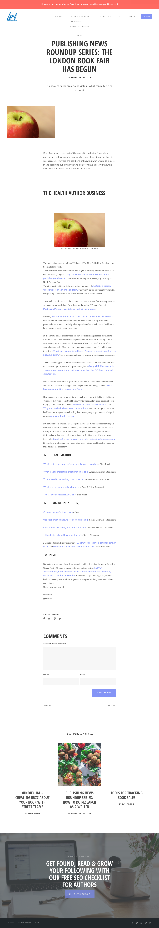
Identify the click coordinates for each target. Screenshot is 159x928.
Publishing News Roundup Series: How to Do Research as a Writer (79, 800)
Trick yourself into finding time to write (63, 479)
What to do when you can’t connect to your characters (70, 464)
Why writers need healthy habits (89, 404)
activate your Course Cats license (65, 4)
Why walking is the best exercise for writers (65, 408)
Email (83, 674)
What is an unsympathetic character (61, 487)
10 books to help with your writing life (62, 535)
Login (132, 17)
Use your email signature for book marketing (65, 519)
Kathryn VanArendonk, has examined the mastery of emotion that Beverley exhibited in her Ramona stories (77, 571)
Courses (59, 17)
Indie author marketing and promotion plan (64, 527)
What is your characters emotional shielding (65, 471)
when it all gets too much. (63, 416)
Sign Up (146, 17)
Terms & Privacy (24, 923)
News (79, 35)
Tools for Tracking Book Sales (127, 795)
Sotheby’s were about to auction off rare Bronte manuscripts (82, 316)
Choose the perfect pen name (58, 512)
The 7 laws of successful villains (59, 494)
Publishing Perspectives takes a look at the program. (69, 309)
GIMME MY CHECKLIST (79, 894)
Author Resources (80, 17)
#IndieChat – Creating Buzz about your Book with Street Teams (32, 800)
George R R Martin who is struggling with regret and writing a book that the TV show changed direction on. (78, 370)
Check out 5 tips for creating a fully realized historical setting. (84, 439)
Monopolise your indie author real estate (73, 546)
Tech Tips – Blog (104, 17)
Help (121, 17)
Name (46, 674)
